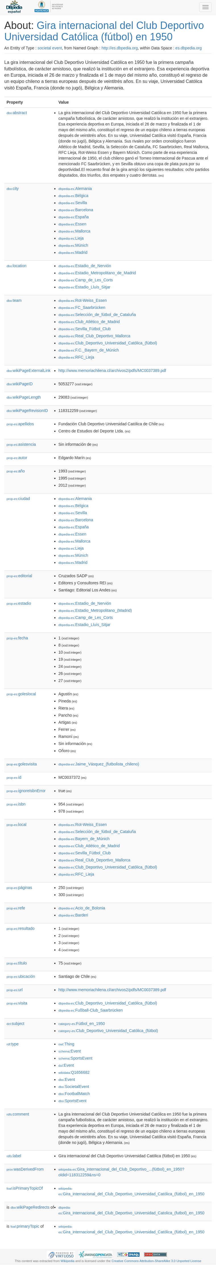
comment (18, 1114)
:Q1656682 (74, 1072)
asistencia (21, 444)
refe (16, 908)
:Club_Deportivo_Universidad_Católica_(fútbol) (108, 343)
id (14, 777)
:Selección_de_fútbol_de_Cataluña (97, 314)
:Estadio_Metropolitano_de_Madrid (97, 273)
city (13, 188)
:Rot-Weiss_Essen (83, 300)
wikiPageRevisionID (27, 410)
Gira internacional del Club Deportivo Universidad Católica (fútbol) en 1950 (104, 31)
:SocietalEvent (74, 1086)
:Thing (66, 1044)
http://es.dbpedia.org (119, 48)
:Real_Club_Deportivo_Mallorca (94, 336)
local (16, 824)
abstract (17, 112)
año (16, 471)
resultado (21, 928)
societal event (50, 48)
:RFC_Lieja (76, 357)
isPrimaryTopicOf (25, 1188)
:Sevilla (73, 202)
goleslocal (21, 694)
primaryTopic (25, 1226)
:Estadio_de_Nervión (85, 265)
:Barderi (73, 915)
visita (17, 1003)
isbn (16, 804)
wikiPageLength (24, 397)
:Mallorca (74, 231)
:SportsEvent (75, 1058)
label (14, 1156)
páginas (19, 887)
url (15, 989)
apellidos (20, 424)
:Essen (72, 224)
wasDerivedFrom (25, 1169)
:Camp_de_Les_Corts (86, 280)
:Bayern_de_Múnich (84, 838)
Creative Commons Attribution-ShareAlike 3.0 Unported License (156, 1261)
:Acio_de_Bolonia (82, 908)
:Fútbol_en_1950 (82, 1023)
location (16, 265)
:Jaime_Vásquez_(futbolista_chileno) (99, 764)
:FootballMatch (74, 1093)
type (13, 1044)
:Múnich (73, 245)
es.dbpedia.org (188, 48)
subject (15, 1023)
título (17, 963)
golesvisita (22, 764)
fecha (17, 638)
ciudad (18, 498)
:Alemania (75, 188)
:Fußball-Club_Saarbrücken (91, 1010)
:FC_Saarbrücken (82, 307)
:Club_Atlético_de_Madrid (89, 321)
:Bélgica (73, 195)
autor (17, 457)
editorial (19, 576)
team (14, 300)
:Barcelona (76, 210)
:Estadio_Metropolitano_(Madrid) (95, 610)
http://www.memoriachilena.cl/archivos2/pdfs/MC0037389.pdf (112, 370)
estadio (19, 603)
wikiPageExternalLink (29, 370)
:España (74, 217)
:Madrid (73, 252)
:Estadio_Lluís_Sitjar (85, 287)
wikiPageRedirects (30, 1207)
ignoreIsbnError (26, 790)
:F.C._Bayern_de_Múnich (89, 350)
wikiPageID (20, 384)
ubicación (21, 976)
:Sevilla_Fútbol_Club (85, 329)
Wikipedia (67, 1261)
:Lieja (71, 238)
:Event (70, 1051)
